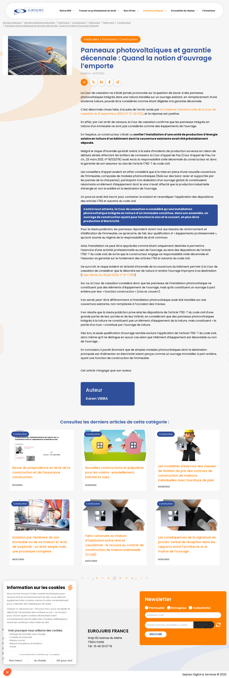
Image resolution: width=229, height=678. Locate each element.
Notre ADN (65, 10)
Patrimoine (63, 22)
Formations (208, 10)
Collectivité (201, 607)
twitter (222, 325)
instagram (222, 346)
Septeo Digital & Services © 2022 (204, 674)
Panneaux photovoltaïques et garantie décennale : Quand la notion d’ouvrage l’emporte (52, 25)
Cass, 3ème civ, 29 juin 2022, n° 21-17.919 (108, 275)
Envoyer (156, 634)
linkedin (222, 332)
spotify (222, 353)
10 (120, 578)
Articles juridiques (153, 10)
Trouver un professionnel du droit (97, 10)
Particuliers (94, 22)
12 (132, 578)
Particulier (157, 607)
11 (126, 578)
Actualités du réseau (183, 10)
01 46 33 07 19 (103, 646)
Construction (79, 22)
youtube (222, 339)
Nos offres (129, 10)
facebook (222, 318)
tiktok (222, 360)
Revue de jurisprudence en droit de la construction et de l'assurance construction (41, 472)
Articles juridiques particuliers (39, 22)
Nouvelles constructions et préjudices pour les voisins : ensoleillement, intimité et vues (114, 472)
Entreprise (178, 607)
